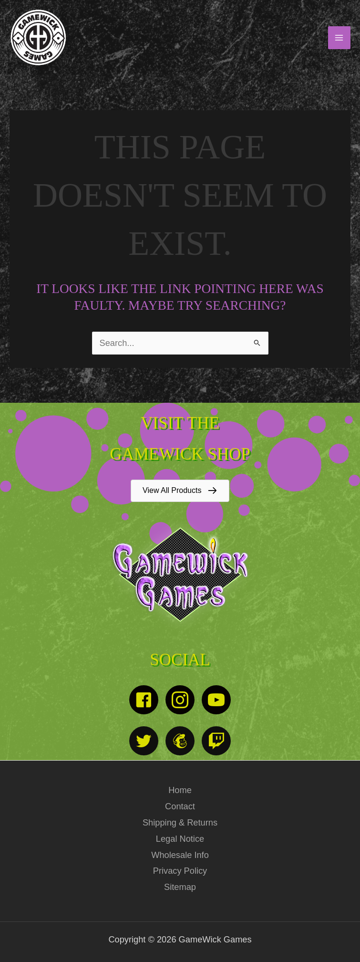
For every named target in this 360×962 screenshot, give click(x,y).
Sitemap (180, 887)
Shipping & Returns (180, 822)
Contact (180, 806)
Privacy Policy (180, 871)
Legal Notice (180, 839)
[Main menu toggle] (339, 37)
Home (180, 790)
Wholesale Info (180, 855)
